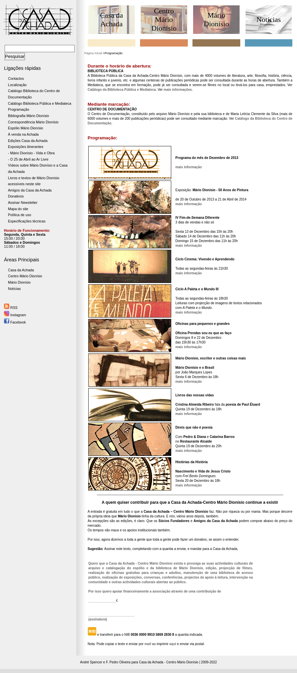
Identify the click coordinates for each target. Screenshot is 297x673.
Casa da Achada (21, 270)
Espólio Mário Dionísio (25, 128)
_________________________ (111, 614)
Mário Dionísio (19, 282)
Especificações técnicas (26, 221)
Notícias (14, 289)
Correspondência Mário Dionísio (33, 122)
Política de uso (19, 215)
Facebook (15, 322)
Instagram (15, 315)
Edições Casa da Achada (27, 141)
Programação (18, 109)
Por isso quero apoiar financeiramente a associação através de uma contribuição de (154, 591)
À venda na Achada (23, 134)
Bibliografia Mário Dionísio (28, 116)
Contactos (16, 78)
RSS (11, 308)
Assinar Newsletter (22, 202)
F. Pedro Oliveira (118, 662)
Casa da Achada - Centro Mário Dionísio (168, 662)
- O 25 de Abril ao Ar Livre (28, 159)
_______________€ (103, 601)
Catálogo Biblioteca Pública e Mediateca (39, 103)
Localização (17, 85)
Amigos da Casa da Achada (30, 190)
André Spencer (91, 662)
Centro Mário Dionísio (25, 276)
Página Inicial (93, 53)
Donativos (16, 196)
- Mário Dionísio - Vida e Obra (31, 153)
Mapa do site (18, 209)
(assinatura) (97, 619)
